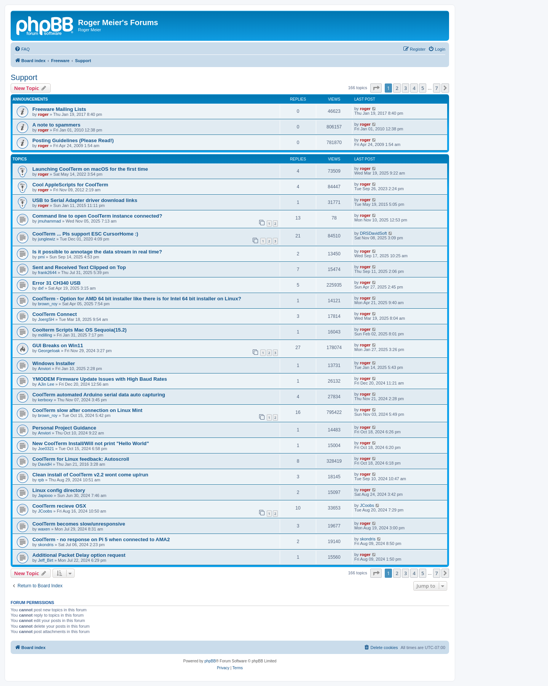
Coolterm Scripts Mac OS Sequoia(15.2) (79, 330)
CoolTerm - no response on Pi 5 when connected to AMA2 (101, 539)
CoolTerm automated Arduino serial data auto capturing (98, 394)
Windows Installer (53, 363)
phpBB (210, 661)
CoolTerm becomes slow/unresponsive (78, 524)
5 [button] (422, 88)
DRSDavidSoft (373, 233)
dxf (41, 288)
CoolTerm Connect (54, 314)
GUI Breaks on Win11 (57, 345)
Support (24, 77)
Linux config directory (58, 490)
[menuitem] (22, 49)
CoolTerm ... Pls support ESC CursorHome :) (85, 234)
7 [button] (436, 88)
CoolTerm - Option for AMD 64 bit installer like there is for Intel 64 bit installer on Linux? (136, 298)
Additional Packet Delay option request (79, 555)
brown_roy (47, 303)
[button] (376, 88)
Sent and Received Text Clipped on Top (79, 267)
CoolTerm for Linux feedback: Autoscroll (80, 459)
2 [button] (396, 88)
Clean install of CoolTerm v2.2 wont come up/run (90, 475)
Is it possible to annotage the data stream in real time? (97, 252)
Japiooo (45, 495)
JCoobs (45, 511)
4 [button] (414, 88)
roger (43, 114)
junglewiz (46, 239)
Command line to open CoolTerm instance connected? (97, 216)
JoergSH (46, 319)
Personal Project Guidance (64, 428)
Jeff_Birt (45, 560)
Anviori (44, 368)
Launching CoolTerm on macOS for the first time (90, 169)
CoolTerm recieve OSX (59, 506)
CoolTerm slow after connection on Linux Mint (87, 410)
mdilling (45, 335)
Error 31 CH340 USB (56, 283)
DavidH (45, 464)
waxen (44, 529)
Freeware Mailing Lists (59, 109)
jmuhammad (49, 221)
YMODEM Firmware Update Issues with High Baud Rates (99, 379)
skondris (46, 544)
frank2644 (47, 272)
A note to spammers (56, 125)
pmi (41, 257)
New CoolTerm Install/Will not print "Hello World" (90, 443)
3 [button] (405, 88)
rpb (41, 480)
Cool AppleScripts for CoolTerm (70, 185)
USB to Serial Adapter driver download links (84, 200)
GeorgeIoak (49, 350)
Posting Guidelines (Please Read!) (73, 140)
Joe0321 (46, 448)
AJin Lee (46, 384)
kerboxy (45, 399)
